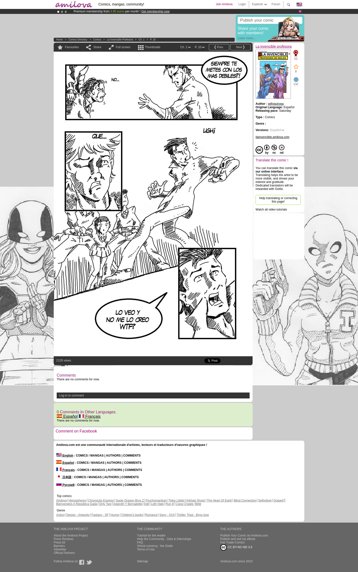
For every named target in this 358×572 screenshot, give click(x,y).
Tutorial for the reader (151, 535)
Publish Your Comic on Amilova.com (244, 535)
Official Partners (64, 553)
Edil (146, 504)
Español (67, 416)
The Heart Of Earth (219, 500)
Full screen (123, 47)
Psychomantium (156, 500)
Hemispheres (77, 500)
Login (242, 4)
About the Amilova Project (71, 535)
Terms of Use (146, 549)
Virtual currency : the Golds (155, 546)
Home (59, 39)
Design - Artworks (78, 515)
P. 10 (153, 39)
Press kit (59, 542)
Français (90, 416)
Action (60, 515)
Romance (151, 515)
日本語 (63, 477)
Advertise (60, 549)
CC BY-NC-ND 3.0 (236, 547)
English (64, 455)
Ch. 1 (141, 39)
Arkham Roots (195, 500)
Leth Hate (157, 504)
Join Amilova (224, 4)
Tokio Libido (176, 500)
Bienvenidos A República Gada (76, 504)
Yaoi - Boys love (198, 515)
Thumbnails (152, 47)
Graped (278, 500)
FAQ (140, 542)
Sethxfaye (264, 500)
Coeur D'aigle (185, 504)
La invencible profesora (120, 39)
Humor (114, 515)
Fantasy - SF (100, 515)
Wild (198, 504)
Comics (97, 39)
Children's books (132, 515)
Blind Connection (245, 500)
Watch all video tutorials (271, 209)
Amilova (61, 500)
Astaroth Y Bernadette (127, 504)
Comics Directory (77, 39)
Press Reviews (63, 539)
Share (97, 47)
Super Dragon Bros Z (130, 500)
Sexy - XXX (167, 515)
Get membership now (155, 11)
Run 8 (170, 504)
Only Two (105, 504)
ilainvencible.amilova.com (272, 137)
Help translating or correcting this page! (278, 199)
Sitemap (142, 561)
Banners (59, 546)
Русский (65, 485)
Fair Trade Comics (232, 542)
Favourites (72, 47)
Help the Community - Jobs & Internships (164, 539)
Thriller (181, 515)
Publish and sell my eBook (237, 539)
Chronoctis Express (101, 500)
